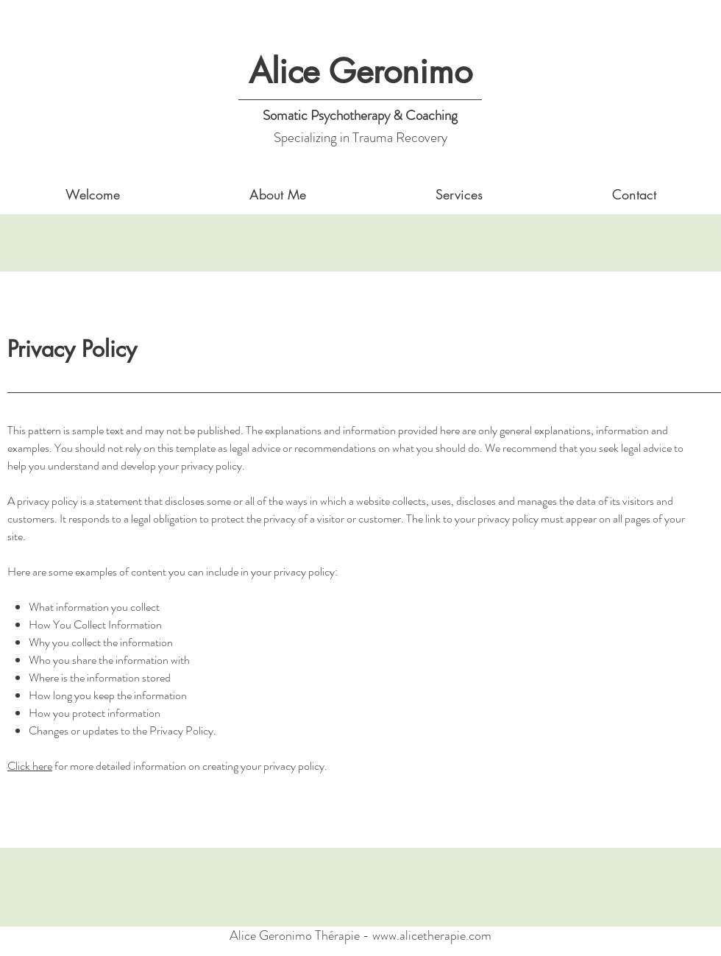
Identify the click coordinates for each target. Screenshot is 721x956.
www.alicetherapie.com (431, 935)
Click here (29, 765)
